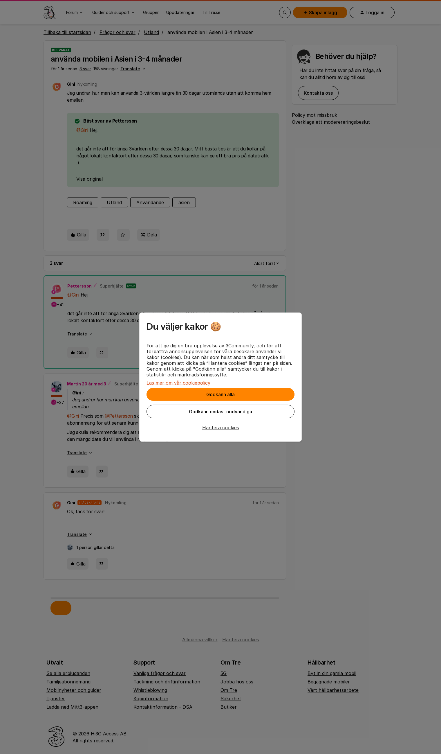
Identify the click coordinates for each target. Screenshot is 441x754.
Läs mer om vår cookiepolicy (178, 382)
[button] (220, 427)
